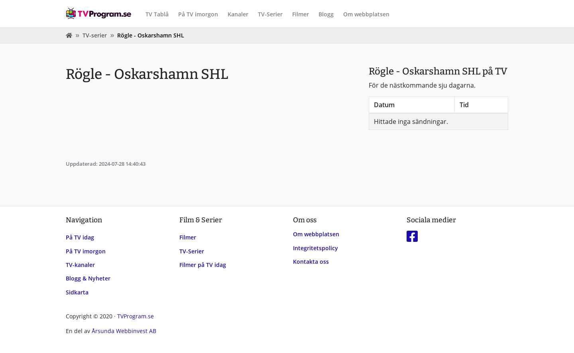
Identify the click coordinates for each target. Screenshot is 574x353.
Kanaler (238, 14)
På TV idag (80, 237)
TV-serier (95, 35)
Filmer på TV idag (202, 265)
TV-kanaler (80, 265)
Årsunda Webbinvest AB (124, 331)
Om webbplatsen (366, 14)
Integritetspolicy (315, 248)
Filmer (300, 14)
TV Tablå (157, 14)
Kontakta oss (311, 261)
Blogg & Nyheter (88, 278)
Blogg (326, 14)
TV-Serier (270, 14)
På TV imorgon (198, 14)
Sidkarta (77, 292)
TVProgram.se (135, 316)
